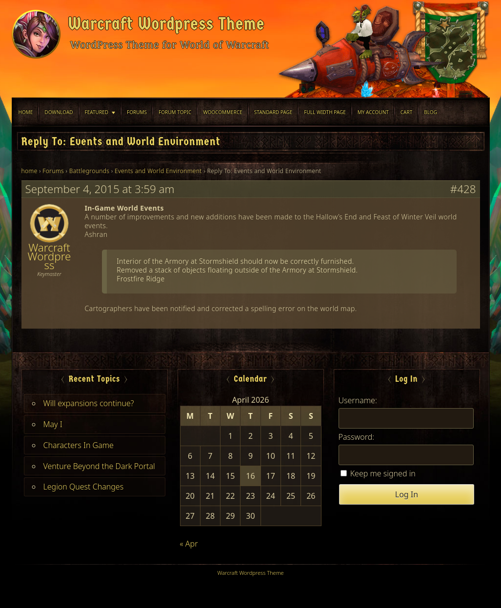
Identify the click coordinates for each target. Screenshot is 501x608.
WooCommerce (222, 112)
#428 (463, 189)
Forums (137, 112)
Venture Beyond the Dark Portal (99, 466)
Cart (407, 112)
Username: (358, 400)
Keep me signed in (383, 473)
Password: (357, 436)
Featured (96, 112)
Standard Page (273, 112)
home (29, 171)
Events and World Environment (158, 171)
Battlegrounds (89, 171)
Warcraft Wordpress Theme (166, 24)
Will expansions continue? (88, 403)
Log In (406, 494)
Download (58, 112)
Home (26, 112)
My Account (373, 112)
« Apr (189, 543)
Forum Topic (175, 112)
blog (430, 112)
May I (52, 424)
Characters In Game (78, 445)
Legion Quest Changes (83, 486)
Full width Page (324, 112)
